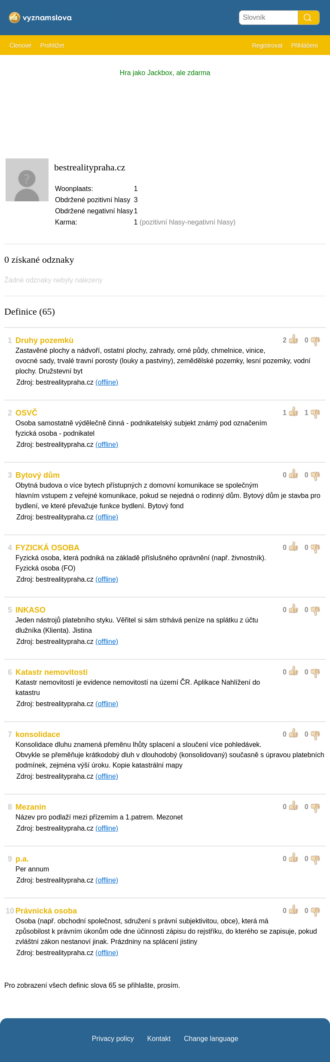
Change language (211, 1038)
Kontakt (159, 1038)
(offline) (106, 382)
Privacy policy (113, 1038)
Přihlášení (304, 45)
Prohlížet (52, 45)
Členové (20, 45)
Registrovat (267, 45)
